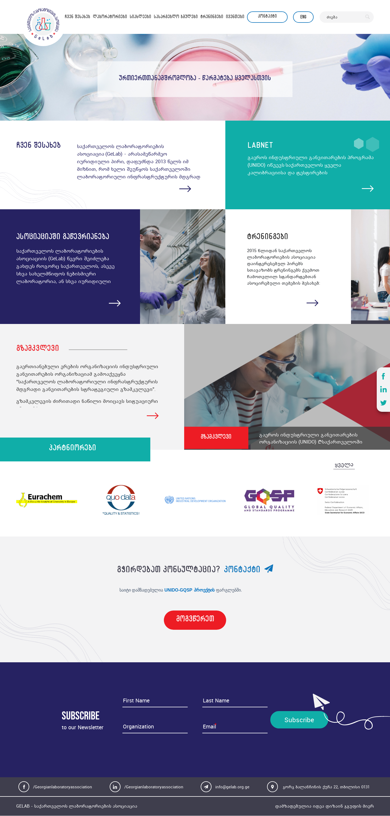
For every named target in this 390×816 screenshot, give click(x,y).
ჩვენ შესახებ (77, 17)
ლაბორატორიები (110, 17)
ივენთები (235, 17)
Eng (303, 17)
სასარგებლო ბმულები (176, 17)
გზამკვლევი (217, 438)
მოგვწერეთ (195, 621)
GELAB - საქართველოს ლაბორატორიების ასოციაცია (76, 806)
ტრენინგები (211, 17)
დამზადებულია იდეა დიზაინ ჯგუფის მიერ (324, 806)
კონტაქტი (267, 17)
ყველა (344, 465)
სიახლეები (140, 17)
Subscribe (299, 720)
